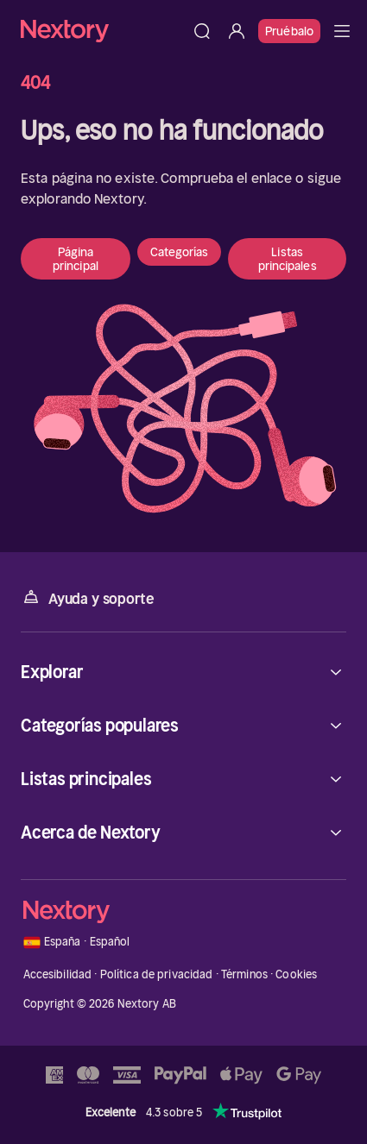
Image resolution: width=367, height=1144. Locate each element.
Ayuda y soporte (87, 597)
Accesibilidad (57, 974)
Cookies (296, 974)
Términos (244, 974)
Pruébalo (289, 31)
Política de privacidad (156, 974)
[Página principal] (103, 30)
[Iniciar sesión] (236, 31)
